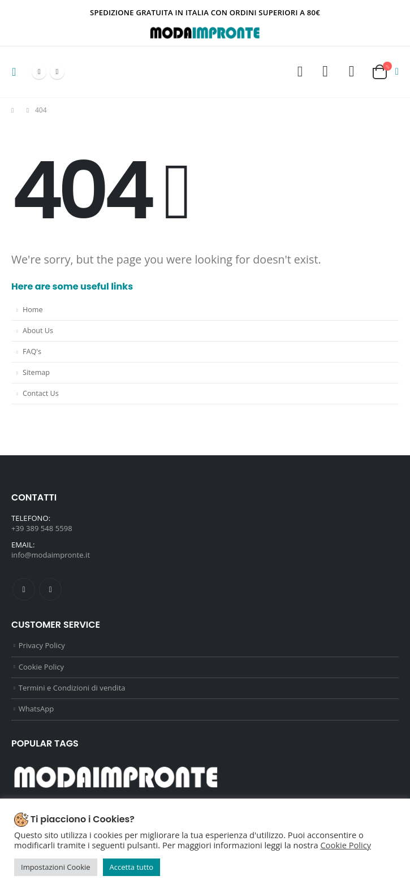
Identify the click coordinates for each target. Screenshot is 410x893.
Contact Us (41, 393)
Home (33, 309)
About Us (38, 330)
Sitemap (36, 372)
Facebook (23, 589)
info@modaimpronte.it (50, 555)
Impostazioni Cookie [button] (55, 867)
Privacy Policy (42, 646)
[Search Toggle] (299, 71)
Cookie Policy (41, 668)
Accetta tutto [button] (132, 867)
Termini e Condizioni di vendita (72, 689)
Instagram (50, 589)
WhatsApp (36, 711)
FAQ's (32, 351)
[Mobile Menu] (17, 71)
